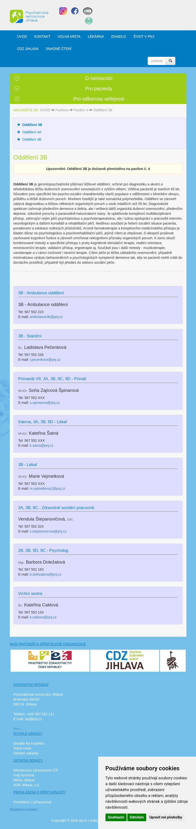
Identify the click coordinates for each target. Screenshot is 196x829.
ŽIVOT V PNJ (143, 36)
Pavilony (61, 110)
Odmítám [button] (137, 817)
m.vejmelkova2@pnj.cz (47, 488)
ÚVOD (22, 36)
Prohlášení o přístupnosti (32, 802)
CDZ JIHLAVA (28, 49)
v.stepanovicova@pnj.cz (48, 531)
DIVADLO (118, 36)
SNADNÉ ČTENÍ (58, 49)
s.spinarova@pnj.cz (45, 403)
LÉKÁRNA (96, 36)
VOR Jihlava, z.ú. (26, 785)
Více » (17, 728)
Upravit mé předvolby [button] (165, 817)
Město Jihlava (24, 780)
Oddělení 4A (31, 132)
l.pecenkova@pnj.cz (45, 360)
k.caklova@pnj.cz (43, 617)
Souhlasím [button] (116, 817)
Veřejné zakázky (26, 753)
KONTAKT (42, 36)
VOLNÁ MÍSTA (69, 36)
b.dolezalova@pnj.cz (45, 574)
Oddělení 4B (31, 139)
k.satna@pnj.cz (41, 445)
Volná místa (22, 748)
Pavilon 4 (81, 110)
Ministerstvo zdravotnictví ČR (35, 770)
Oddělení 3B (102, 110)
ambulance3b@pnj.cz (46, 317)
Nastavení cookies (24, 809)
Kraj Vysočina (23, 775)
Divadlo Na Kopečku (29, 743)
